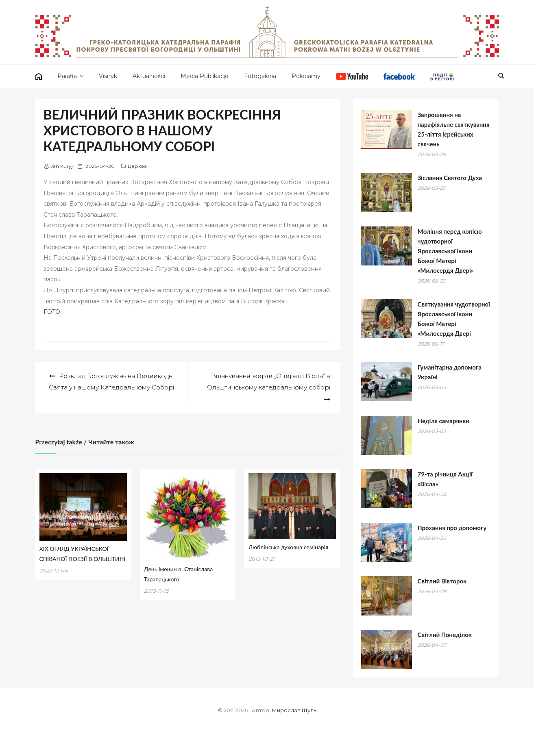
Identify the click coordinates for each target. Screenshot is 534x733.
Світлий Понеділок (445, 634)
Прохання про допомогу (452, 527)
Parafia (67, 76)
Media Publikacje (205, 76)
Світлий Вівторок (442, 581)
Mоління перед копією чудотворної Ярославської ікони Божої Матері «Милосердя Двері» (450, 251)
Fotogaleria (260, 76)
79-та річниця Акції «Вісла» (445, 478)
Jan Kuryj (61, 166)
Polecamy (306, 76)
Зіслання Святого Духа (450, 177)
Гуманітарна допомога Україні (450, 372)
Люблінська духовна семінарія (288, 547)
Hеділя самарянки (444, 420)
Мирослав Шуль (294, 710)
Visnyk (108, 76)
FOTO (52, 311)
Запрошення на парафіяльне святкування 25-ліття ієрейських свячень (454, 129)
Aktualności (149, 76)
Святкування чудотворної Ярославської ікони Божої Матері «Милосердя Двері (454, 318)
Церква (137, 166)
